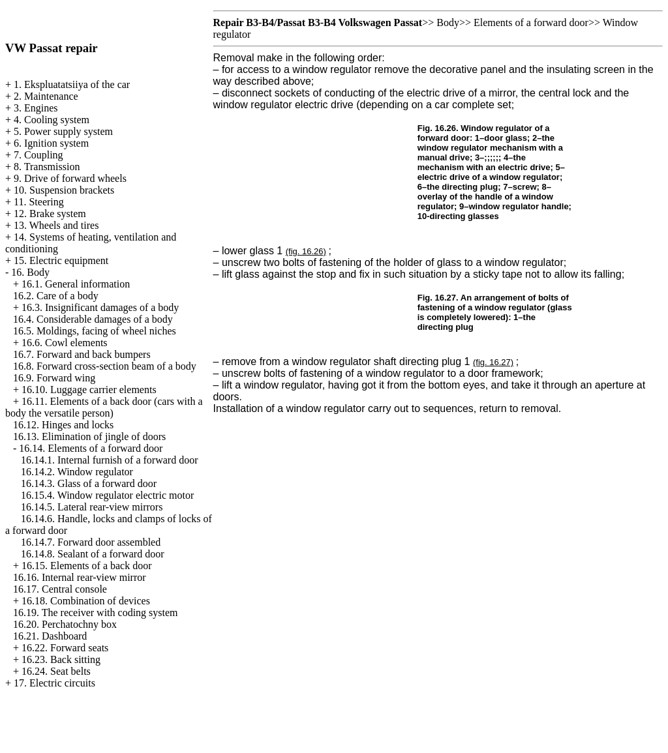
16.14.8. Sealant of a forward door (92, 553)
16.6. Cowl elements (65, 342)
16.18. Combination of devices (86, 600)
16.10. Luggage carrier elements (89, 389)
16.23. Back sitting (61, 659)
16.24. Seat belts (56, 671)
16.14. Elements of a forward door (90, 448)
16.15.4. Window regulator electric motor (107, 495)
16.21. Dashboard (50, 636)
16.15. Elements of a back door (87, 565)
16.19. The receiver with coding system (95, 612)
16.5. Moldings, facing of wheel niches (94, 330)
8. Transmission (47, 166)
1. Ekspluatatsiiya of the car (72, 84)
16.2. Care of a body (56, 295)
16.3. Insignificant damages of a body (100, 307)
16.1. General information (76, 283)
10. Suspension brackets (64, 190)
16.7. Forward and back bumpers (82, 354)
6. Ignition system (51, 143)
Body (447, 22)
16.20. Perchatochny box (65, 624)
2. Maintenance (46, 96)
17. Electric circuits (54, 682)
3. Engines (36, 107)
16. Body (30, 272)
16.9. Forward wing (54, 377)
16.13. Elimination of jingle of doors (89, 436)
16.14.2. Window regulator (77, 471)
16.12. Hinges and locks (63, 424)
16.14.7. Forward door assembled (90, 542)
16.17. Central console (60, 589)
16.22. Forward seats (65, 647)
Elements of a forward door (531, 22)
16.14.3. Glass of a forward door (89, 483)
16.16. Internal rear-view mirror (79, 577)
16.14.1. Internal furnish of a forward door (109, 459)
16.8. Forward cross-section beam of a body (104, 366)
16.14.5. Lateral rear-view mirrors (91, 506)
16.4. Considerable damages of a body (93, 319)
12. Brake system (50, 213)
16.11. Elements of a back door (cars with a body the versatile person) (104, 407)
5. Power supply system (63, 131)
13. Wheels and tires (56, 225)
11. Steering (39, 201)
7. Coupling (38, 154)
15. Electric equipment (61, 260)
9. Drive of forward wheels (70, 178)
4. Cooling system (51, 119)
